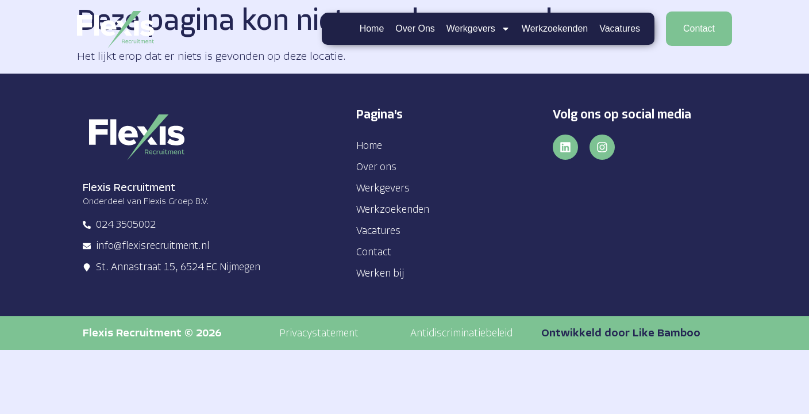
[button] (319, 334)
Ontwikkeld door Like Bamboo (620, 333)
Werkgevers (478, 28)
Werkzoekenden (555, 28)
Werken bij (380, 274)
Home (371, 28)
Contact (373, 252)
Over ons (414, 28)
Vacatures (619, 28)
